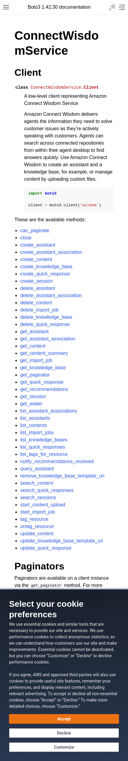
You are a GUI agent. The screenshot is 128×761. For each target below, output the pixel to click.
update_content (36, 533)
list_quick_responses (42, 447)
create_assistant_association (51, 252)
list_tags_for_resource (43, 454)
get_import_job (36, 360)
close (25, 237)
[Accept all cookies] (64, 719)
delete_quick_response (45, 324)
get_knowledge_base (43, 367)
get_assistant (34, 331)
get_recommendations (44, 389)
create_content (36, 259)
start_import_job (37, 511)
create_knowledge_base (46, 266)
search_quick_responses (46, 490)
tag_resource (34, 519)
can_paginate (34, 230)
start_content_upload (42, 504)
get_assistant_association (47, 338)
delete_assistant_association (51, 295)
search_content (36, 483)
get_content (32, 345)
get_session (33, 396)
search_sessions (38, 497)
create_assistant (37, 244)
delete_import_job (39, 309)
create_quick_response (45, 273)
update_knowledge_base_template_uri (61, 540)
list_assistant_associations (48, 410)
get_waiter (31, 403)
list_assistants (35, 418)
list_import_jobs (37, 432)
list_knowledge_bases (43, 439)
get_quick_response (41, 382)
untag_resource (37, 526)
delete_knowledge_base (46, 317)
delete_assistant (37, 288)
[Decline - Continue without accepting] (64, 733)
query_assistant (37, 468)
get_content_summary (44, 353)
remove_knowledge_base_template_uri (62, 475)
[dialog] (64, 675)
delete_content (36, 302)
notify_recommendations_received (57, 461)
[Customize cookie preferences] (64, 747)
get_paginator (35, 374)
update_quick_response (45, 548)
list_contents (33, 425)
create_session (36, 281)
